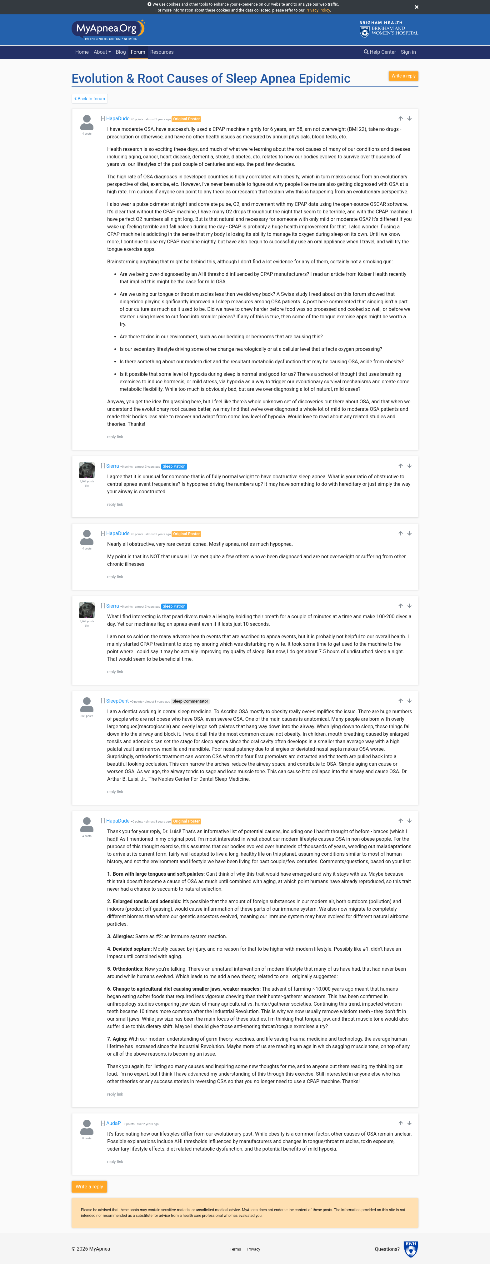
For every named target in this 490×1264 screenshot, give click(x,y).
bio (87, 485)
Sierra (112, 466)
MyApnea (99, 1249)
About (100, 52)
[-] (103, 119)
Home (82, 52)
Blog (121, 52)
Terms (235, 1249)
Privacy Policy (318, 10)
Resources (162, 52)
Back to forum (89, 98)
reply (111, 437)
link (120, 437)
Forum (138, 52)
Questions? (387, 1249)
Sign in (408, 52)
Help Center (380, 52)
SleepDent (117, 701)
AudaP (113, 1123)
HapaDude (118, 119)
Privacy (253, 1249)
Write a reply (89, 1187)
